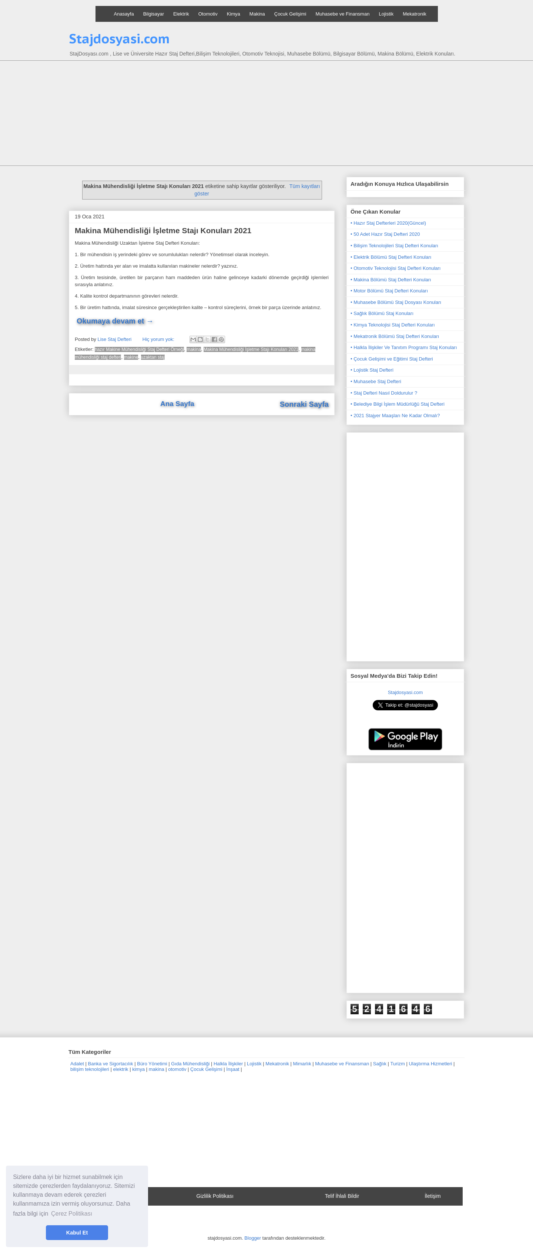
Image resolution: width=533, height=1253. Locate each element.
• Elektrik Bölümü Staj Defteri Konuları (391, 257)
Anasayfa (124, 14)
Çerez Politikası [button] (71, 1213)
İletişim (433, 1196)
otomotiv (177, 1069)
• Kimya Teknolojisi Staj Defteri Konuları (393, 325)
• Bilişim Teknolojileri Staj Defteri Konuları (394, 245)
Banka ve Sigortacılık (110, 1063)
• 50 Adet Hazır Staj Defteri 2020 (385, 234)
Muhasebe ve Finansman (342, 14)
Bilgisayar (153, 14)
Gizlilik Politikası (215, 1196)
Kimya (233, 14)
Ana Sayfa (177, 404)
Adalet (77, 1063)
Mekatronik (414, 14)
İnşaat (232, 1069)
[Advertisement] (266, 114)
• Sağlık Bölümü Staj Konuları (382, 313)
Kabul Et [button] (77, 1233)
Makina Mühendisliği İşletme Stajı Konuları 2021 (163, 230)
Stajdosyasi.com (119, 38)
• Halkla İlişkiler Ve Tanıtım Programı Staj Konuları (404, 347)
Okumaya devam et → (115, 321)
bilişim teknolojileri (89, 1069)
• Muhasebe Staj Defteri (376, 381)
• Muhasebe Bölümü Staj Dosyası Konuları (396, 302)
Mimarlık (302, 1063)
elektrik (120, 1069)
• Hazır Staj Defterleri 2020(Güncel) (388, 223)
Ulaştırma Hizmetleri (430, 1063)
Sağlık (379, 1063)
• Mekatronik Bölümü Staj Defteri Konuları (395, 336)
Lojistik (386, 14)
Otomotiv (208, 14)
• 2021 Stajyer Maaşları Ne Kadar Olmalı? (395, 415)
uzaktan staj (153, 357)
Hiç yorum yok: (159, 339)
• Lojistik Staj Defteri (372, 370)
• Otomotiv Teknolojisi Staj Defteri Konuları (395, 268)
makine (131, 357)
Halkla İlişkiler (228, 1063)
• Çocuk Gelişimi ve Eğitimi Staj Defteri (392, 359)
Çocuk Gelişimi (290, 14)
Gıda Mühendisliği (190, 1063)
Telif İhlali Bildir (342, 1196)
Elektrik (181, 14)
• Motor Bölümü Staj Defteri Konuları (389, 291)
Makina (257, 14)
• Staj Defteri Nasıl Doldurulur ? (384, 393)
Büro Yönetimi (152, 1063)
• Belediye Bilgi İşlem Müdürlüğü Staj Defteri (398, 404)
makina (194, 349)
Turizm (397, 1063)
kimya (138, 1069)
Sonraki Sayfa (304, 404)
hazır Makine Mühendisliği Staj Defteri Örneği (139, 349)
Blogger (252, 1238)
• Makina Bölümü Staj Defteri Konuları (391, 279)
